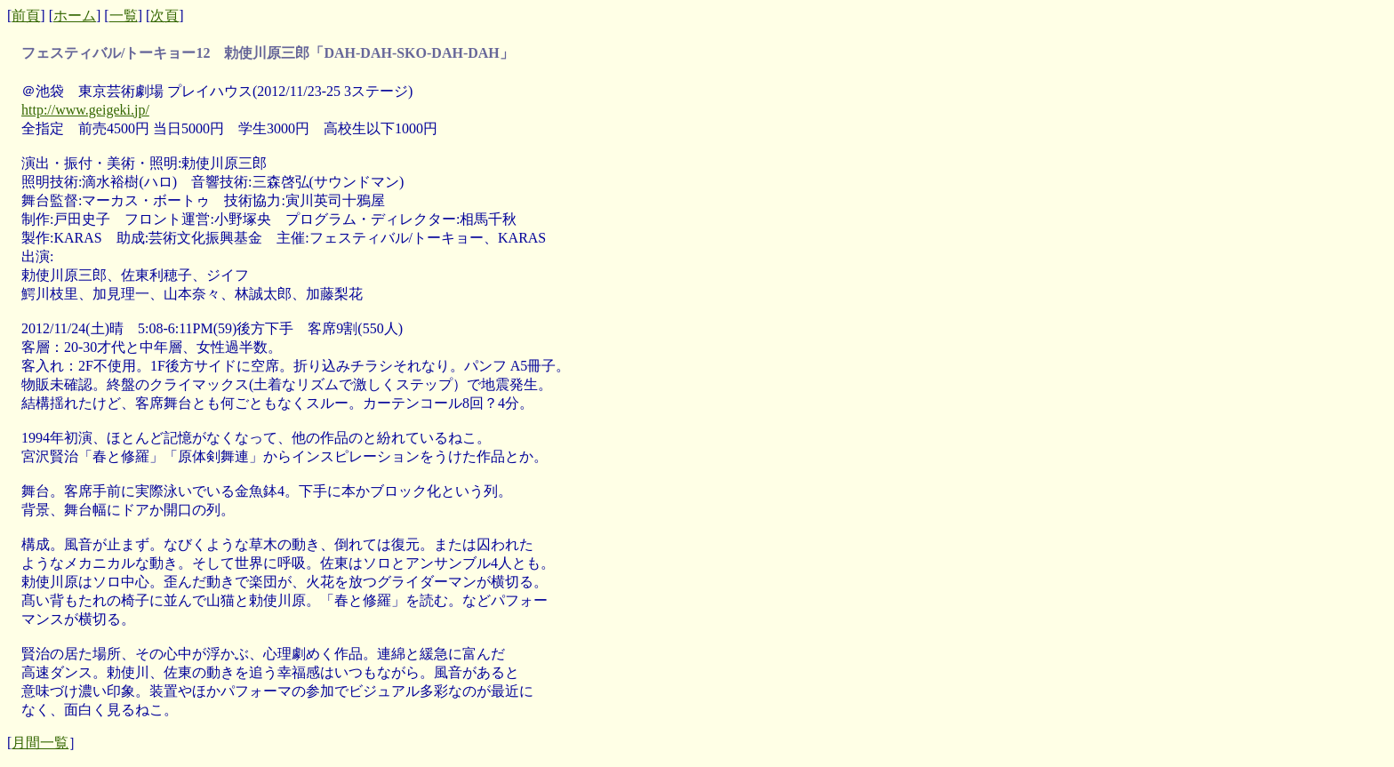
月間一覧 (40, 742)
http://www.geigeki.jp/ (85, 109)
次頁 (164, 15)
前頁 (26, 15)
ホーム (74, 15)
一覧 (123, 15)
